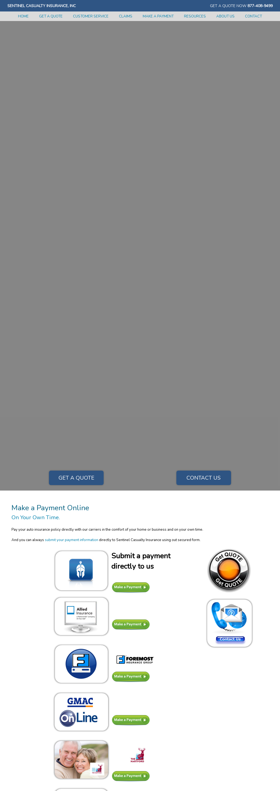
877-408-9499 (260, 5)
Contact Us (203, 478)
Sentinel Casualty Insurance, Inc (41, 5)
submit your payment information (71, 540)
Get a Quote (76, 478)
